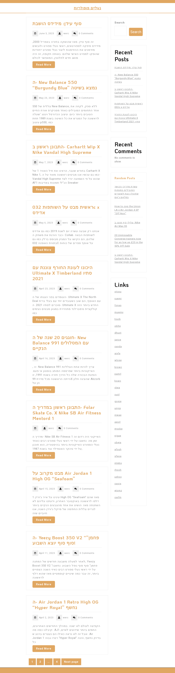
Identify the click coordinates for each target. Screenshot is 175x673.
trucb (118, 319)
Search (120, 22)
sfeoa (118, 456)
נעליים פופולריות (87, 8)
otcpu (118, 291)
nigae (118, 435)
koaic (118, 381)
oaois (118, 483)
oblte (118, 326)
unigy (118, 408)
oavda (118, 346)
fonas (118, 305)
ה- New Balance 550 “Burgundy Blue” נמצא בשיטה (64, 84)
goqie (118, 401)
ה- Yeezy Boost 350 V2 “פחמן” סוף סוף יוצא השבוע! (65, 540)
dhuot (118, 332)
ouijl (117, 394)
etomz (118, 490)
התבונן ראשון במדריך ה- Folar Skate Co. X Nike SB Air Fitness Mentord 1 (66, 412)
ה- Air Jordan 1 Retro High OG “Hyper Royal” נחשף (65, 604)
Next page (71, 661)
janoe (118, 339)
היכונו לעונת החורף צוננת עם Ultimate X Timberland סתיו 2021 (62, 272)
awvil (118, 422)
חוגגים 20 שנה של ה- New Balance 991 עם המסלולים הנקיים (60, 342)
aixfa (117, 353)
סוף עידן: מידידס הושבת (57, 23)
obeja (118, 442)
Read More (43, 64)
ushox (118, 476)
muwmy (119, 312)
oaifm (118, 497)
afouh (118, 449)
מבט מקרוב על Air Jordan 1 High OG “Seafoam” (62, 475)
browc (118, 367)
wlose (118, 360)
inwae (118, 415)
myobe (119, 428)
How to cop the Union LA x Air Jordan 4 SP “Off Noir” (128, 210)
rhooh (118, 470)
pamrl (118, 374)
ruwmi (118, 298)
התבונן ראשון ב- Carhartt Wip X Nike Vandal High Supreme (66, 149)
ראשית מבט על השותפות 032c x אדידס (65, 209)
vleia (117, 387)
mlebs (118, 463)
